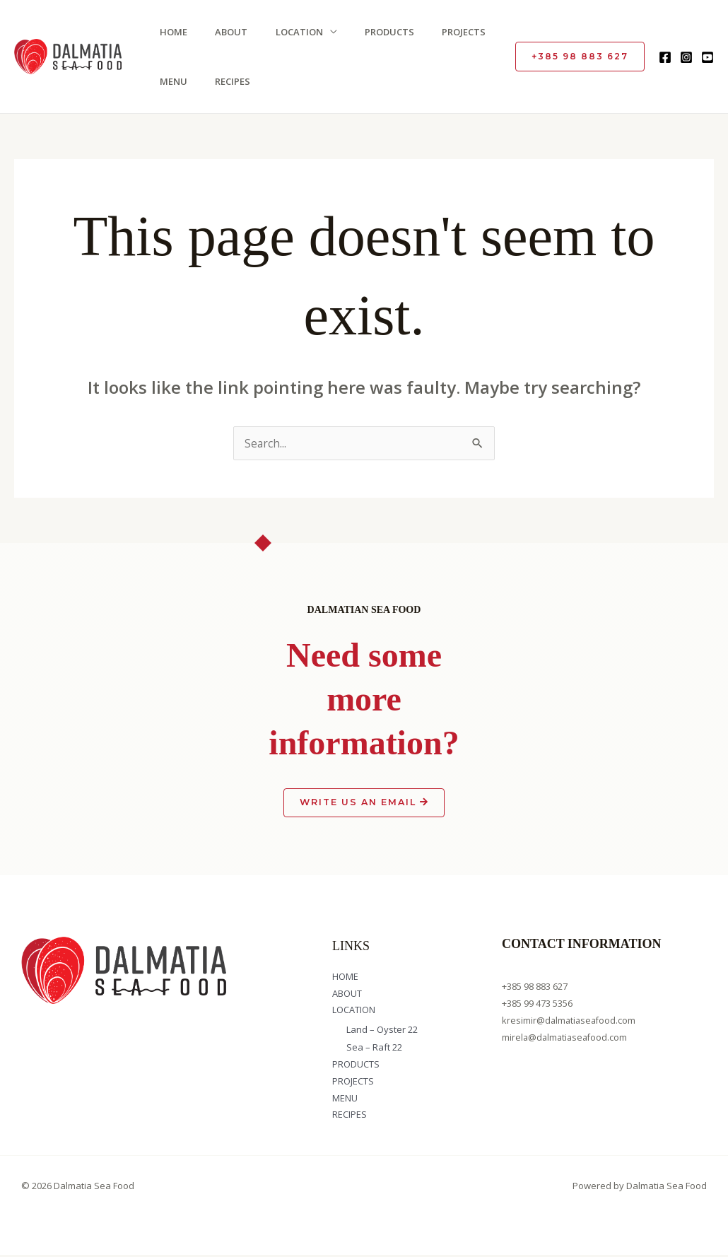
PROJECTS (454, 31)
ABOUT (226, 31)
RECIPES (227, 81)
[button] (580, 56)
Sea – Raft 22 (374, 1049)
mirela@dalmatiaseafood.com (566, 1038)
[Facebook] (665, 57)
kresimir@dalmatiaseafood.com (570, 1021)
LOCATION (292, 31)
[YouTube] (707, 57)
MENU (170, 81)
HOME (170, 31)
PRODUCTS (381, 31)
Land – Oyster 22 (382, 1031)
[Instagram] (686, 57)
